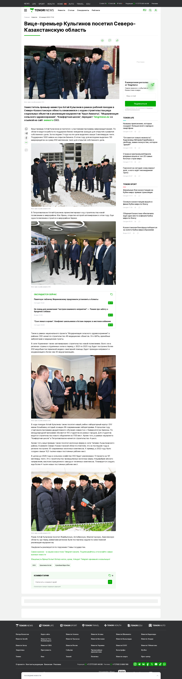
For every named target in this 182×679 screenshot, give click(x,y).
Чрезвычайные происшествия (96, 651)
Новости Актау (21, 645)
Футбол (144, 650)
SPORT (42, 4)
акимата (48, 120)
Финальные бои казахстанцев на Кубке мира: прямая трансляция (138, 191)
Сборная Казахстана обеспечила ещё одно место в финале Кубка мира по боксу (138, 215)
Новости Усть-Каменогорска (46, 640)
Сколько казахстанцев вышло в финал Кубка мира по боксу (137, 203)
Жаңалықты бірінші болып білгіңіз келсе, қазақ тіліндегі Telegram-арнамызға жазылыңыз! (70, 559)
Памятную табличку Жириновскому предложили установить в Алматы (66, 299)
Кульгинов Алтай (45, 565)
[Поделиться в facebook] (26, 138)
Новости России (72, 645)
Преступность (46, 650)
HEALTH (51, 4)
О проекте (20, 664)
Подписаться (140, 104)
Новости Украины (97, 645)
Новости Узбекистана (149, 645)
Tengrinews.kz (101, 117)
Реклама (155, 3)
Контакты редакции (34, 664)
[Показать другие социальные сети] (26, 142)
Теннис (18, 656)
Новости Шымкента (123, 634)
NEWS (26, 4)
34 (110, 325)
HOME (60, 4)
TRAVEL (80, 4)
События (69, 650)
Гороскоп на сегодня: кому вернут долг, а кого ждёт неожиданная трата (139, 170)
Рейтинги (96, 10)
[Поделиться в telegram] (26, 133)
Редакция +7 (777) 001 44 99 (137, 3)
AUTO (71, 4)
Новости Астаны (97, 634)
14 (110, 315)
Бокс (42, 656)
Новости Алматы (72, 634)
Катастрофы (120, 650)
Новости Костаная (97, 639)
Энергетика (20, 650)
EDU (88, 4)
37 (110, 303)
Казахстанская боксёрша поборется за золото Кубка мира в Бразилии (140, 228)
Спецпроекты (83, 10)
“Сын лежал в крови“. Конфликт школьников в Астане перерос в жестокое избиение (72, 321)
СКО (34, 565)
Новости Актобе (22, 639)
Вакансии (48, 664)
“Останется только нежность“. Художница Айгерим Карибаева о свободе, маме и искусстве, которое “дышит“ (140, 141)
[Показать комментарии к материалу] (26, 150)
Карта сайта (45, 634)
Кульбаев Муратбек (62, 565)
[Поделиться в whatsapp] (26, 129)
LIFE (34, 4)
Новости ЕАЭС (121, 645)
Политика (94, 656)
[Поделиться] (117, 40)
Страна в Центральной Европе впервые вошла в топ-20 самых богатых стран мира (137, 156)
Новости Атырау (147, 639)
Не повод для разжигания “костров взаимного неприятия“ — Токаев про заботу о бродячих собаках (71, 310)
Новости (61, 10)
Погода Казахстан (22, 634)
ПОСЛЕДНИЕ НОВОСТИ (32, 675)
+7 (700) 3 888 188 (120, 664)
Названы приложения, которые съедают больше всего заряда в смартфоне (138, 125)
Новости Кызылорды (124, 639)
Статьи (71, 10)
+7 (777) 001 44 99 (95, 664)
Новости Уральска (73, 639)
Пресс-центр (145, 656)
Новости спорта (122, 656)
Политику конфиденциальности (139, 108)
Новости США (46, 645)
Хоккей (68, 656)
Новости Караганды (148, 634)
